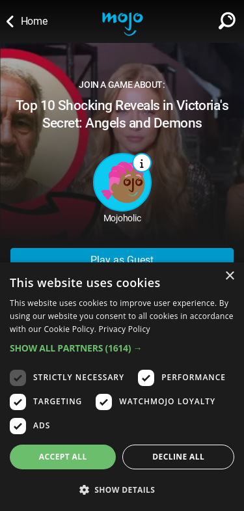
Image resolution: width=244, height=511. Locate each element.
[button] (122, 348)
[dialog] (122, 386)
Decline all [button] (178, 456)
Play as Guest (122, 260)
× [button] (229, 276)
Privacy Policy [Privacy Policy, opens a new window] (124, 329)
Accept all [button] (63, 456)
